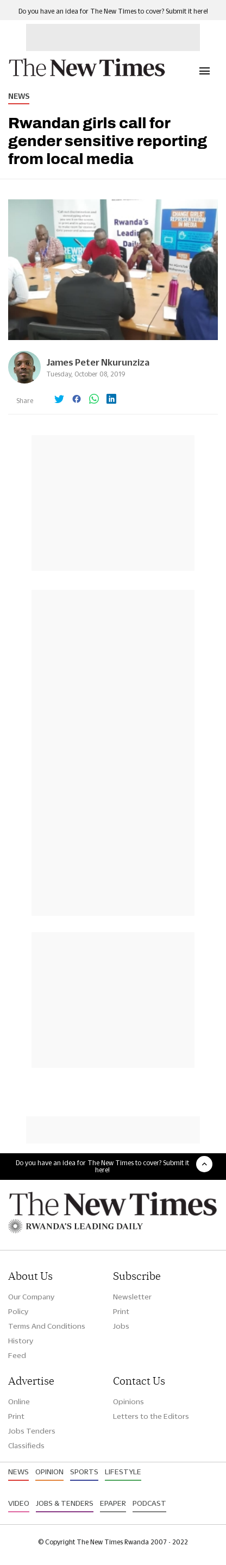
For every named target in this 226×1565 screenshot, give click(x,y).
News (18, 96)
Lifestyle (123, 1471)
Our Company (31, 1296)
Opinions (128, 1401)
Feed (17, 1355)
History (20, 1340)
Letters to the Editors (151, 1416)
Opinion (49, 1471)
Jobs (121, 1326)
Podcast (149, 1503)
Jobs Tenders (31, 1430)
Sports (84, 1471)
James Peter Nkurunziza (97, 362)
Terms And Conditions (46, 1326)
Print (121, 1311)
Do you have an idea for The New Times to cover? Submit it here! (113, 11)
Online (19, 1401)
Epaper (113, 1503)
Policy (18, 1311)
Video (18, 1503)
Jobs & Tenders (64, 1503)
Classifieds (26, 1445)
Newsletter (132, 1296)
